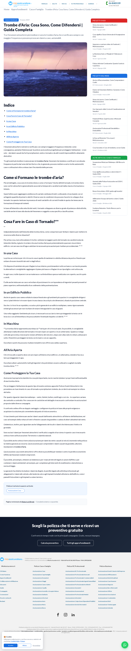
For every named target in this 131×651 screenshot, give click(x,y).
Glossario (3, 584)
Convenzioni (4, 594)
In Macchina (11, 131)
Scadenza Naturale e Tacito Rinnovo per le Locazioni (107, 209)
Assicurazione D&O (104, 601)
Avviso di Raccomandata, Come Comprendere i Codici (108, 81)
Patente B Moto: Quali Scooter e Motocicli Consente (107, 120)
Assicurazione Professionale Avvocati (78, 574)
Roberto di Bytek (28, 502)
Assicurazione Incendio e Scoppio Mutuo (46, 591)
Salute (54, 3)
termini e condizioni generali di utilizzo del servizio (77, 631)
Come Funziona (5, 574)
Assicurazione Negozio (105, 584)
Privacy (22, 641)
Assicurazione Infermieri (73, 598)
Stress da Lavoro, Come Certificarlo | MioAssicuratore (105, 26)
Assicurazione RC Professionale (76, 571)
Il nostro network (5, 598)
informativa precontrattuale (103, 631)
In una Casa (11, 121)
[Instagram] (65, 615)
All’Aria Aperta (12, 136)
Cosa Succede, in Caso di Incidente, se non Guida (109, 148)
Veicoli (64, 3)
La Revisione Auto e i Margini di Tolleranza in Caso (107, 55)
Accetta (10, 645)
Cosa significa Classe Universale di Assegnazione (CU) (109, 36)
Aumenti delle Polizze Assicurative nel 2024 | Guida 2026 (108, 183)
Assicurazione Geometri (73, 588)
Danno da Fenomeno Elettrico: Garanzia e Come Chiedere (109, 91)
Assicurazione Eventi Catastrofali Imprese (111, 571)
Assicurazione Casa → (15, 491)
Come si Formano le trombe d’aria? (21, 111)
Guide (2, 588)
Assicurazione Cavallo (40, 588)
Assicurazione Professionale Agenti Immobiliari (81, 581)
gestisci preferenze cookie (52, 631)
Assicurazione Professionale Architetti (78, 584)
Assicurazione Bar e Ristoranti (107, 588)
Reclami (2, 601)
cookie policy (38, 631)
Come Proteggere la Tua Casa (19, 142)
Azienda (91, 3)
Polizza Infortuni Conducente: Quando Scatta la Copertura (108, 65)
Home (6, 9)
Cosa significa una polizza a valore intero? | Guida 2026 (107, 173)
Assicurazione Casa (39, 571)
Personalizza (36, 645)
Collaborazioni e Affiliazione (9, 581)
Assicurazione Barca (39, 608)
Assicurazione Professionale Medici (77, 594)
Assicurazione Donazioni (41, 578)
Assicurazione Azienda (105, 608)
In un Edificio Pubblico (15, 126)
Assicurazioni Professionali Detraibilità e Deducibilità (106, 129)
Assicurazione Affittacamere (107, 574)
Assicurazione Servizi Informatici (76, 604)
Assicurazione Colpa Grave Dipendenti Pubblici (80, 601)
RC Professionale (77, 3)
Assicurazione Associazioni (107, 594)
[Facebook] (58, 615)
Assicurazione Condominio (107, 598)
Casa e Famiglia (36, 9)
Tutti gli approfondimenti (78, 543)
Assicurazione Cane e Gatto (41, 584)
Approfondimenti (19, 9)
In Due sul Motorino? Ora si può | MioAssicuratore (104, 139)
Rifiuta (25, 645)
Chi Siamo (3, 571)
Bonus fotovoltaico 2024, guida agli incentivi (107, 191)
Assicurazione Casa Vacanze (107, 581)
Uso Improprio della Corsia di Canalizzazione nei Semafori (109, 110)
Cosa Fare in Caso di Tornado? (19, 116)
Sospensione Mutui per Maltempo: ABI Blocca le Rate (109, 163)
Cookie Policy (15, 641)
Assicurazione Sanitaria (40, 594)
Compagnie (3, 591)
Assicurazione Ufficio (105, 591)
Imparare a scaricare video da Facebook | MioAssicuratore (106, 45)
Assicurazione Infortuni (40, 598)
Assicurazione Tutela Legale (107, 604)
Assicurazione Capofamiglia (41, 574)
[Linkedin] (73, 615)
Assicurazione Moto (39, 604)
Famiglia (44, 3)
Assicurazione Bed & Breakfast (108, 578)
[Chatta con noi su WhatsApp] (124, 644)
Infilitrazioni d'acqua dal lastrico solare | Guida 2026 (108, 200)
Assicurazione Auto (39, 601)
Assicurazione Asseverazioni (75, 591)
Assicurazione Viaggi (39, 581)
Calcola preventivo (50, 543)
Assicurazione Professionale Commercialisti (80, 578)
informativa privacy (27, 631)
